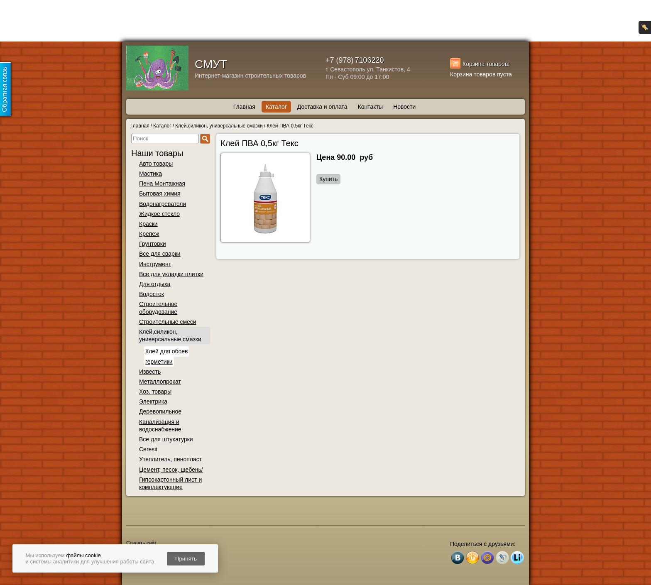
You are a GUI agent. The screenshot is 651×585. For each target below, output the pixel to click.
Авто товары (156, 163)
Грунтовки (152, 243)
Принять (186, 559)
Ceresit (148, 449)
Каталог (276, 106)
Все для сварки (160, 253)
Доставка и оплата (322, 106)
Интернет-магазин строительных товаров (250, 75)
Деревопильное (160, 411)
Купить (328, 179)
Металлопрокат (160, 381)
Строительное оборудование (158, 308)
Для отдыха (154, 284)
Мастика (150, 173)
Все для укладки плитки (171, 274)
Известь (150, 371)
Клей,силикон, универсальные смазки (170, 335)
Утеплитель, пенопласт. (171, 459)
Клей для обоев (166, 351)
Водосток (151, 294)
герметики (159, 361)
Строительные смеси (167, 321)
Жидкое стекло (159, 214)
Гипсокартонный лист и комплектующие (170, 483)
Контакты (370, 106)
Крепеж (149, 233)
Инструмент (155, 264)
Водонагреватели (162, 204)
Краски (148, 223)
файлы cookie (83, 555)
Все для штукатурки (166, 439)
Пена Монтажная (162, 183)
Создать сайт (141, 543)
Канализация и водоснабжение (160, 426)
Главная (244, 106)
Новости (404, 106)
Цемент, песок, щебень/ (171, 469)
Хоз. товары (155, 391)
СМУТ (211, 64)
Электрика (153, 401)
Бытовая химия (160, 193)
